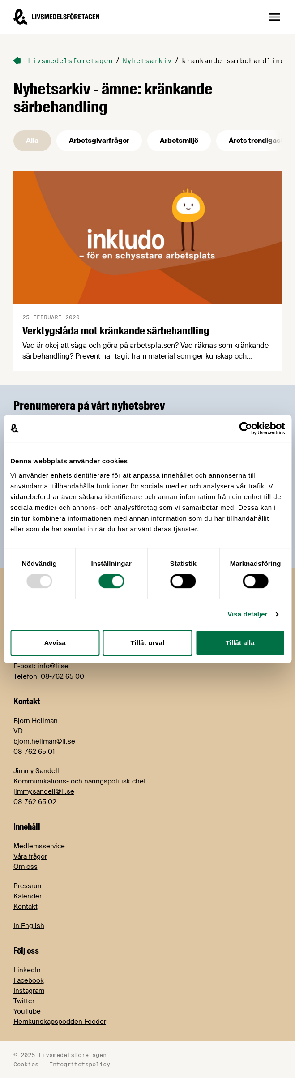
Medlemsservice (39, 846)
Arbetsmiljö (179, 140)
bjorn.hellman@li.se (44, 741)
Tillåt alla (240, 642)
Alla (32, 140)
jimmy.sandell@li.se (43, 791)
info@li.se (53, 666)
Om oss (25, 866)
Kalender (27, 896)
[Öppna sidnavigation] (275, 17)
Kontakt (25, 906)
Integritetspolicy (79, 1064)
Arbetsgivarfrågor (99, 140)
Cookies (25, 1064)
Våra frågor (30, 856)
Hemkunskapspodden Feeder (59, 1021)
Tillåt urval (148, 642)
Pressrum (28, 885)
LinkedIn (27, 970)
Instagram (28, 990)
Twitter (23, 1001)
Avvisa (54, 642)
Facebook (28, 980)
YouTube (27, 1011)
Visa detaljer (247, 614)
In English (28, 925)
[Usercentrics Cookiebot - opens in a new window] (245, 428)
